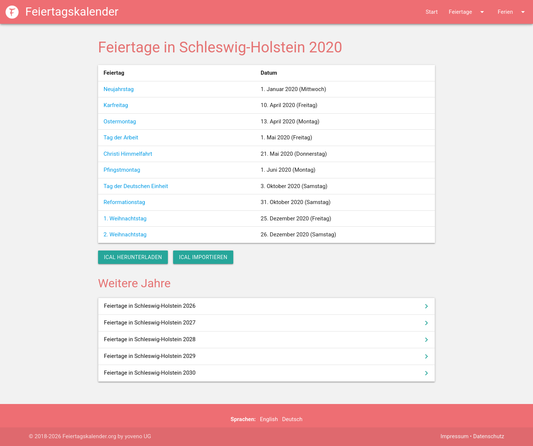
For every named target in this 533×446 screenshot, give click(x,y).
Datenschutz (488, 436)
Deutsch (292, 419)
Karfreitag (116, 105)
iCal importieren (203, 257)
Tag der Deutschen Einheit (136, 186)
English (269, 419)
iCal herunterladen (133, 257)
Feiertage (468, 12)
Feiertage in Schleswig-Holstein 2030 (267, 373)
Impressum (454, 436)
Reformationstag (124, 202)
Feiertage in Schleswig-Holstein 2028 (267, 339)
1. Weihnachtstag (125, 218)
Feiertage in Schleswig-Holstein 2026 (267, 306)
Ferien (512, 12)
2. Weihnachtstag (125, 234)
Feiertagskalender (62, 12)
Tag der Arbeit (121, 137)
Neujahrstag (119, 89)
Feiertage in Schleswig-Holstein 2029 (267, 356)
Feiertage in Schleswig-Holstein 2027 (267, 323)
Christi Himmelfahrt (128, 154)
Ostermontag (120, 121)
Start (432, 12)
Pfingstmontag (122, 170)
